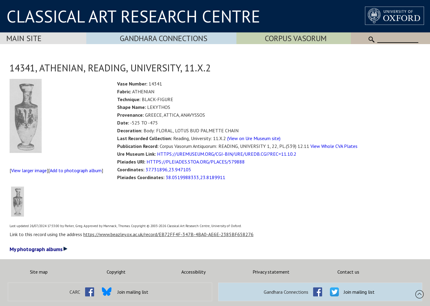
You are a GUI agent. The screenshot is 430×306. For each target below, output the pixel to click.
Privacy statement (271, 272)
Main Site (24, 38)
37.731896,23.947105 (168, 169)
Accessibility (193, 272)
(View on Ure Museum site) (253, 138)
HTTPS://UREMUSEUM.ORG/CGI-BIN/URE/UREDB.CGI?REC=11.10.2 (226, 154)
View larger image (29, 170)
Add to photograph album (76, 170)
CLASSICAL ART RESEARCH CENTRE (133, 16)
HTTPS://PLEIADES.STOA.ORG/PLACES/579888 (196, 162)
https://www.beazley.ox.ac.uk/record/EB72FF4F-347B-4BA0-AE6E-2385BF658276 (168, 234)
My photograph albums (38, 249)
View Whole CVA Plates (333, 146)
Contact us (348, 272)
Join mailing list (132, 292)
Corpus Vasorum (296, 38)
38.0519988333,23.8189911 (195, 177)
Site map (39, 272)
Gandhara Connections (163, 38)
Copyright (116, 272)
